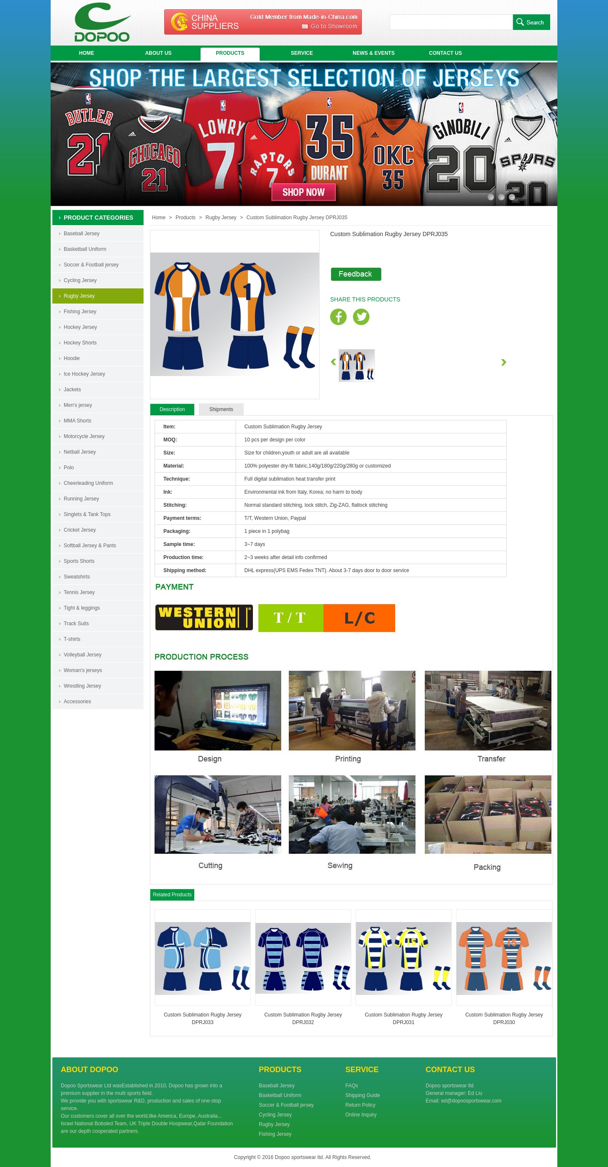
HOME (86, 53)
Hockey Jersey (80, 327)
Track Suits (76, 624)
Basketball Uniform (85, 249)
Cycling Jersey (80, 280)
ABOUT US (158, 53)
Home (159, 217)
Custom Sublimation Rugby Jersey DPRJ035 (297, 217)
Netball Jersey (80, 452)
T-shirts (72, 639)
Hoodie (72, 358)
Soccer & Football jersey (91, 265)
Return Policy (360, 1105)
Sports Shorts (79, 561)
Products (185, 217)
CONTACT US (445, 53)
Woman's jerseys (83, 670)
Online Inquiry (361, 1115)
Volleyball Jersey (82, 655)
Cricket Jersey (80, 530)
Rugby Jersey (79, 296)
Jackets (72, 390)
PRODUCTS (230, 53)
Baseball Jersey (82, 234)
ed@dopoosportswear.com (471, 1101)
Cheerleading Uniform (88, 483)
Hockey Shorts (80, 343)
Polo (69, 468)
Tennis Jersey (79, 592)
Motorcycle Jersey (84, 436)
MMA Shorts (77, 421)
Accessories (77, 702)
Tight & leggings (82, 608)
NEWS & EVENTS (373, 53)
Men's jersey (78, 405)
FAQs (351, 1086)
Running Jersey (81, 499)
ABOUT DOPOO (89, 1069)
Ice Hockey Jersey (84, 374)
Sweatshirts (77, 577)
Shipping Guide (362, 1095)
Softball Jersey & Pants (90, 546)
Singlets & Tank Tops (87, 514)
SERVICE (302, 53)
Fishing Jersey (80, 312)
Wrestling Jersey (82, 686)
